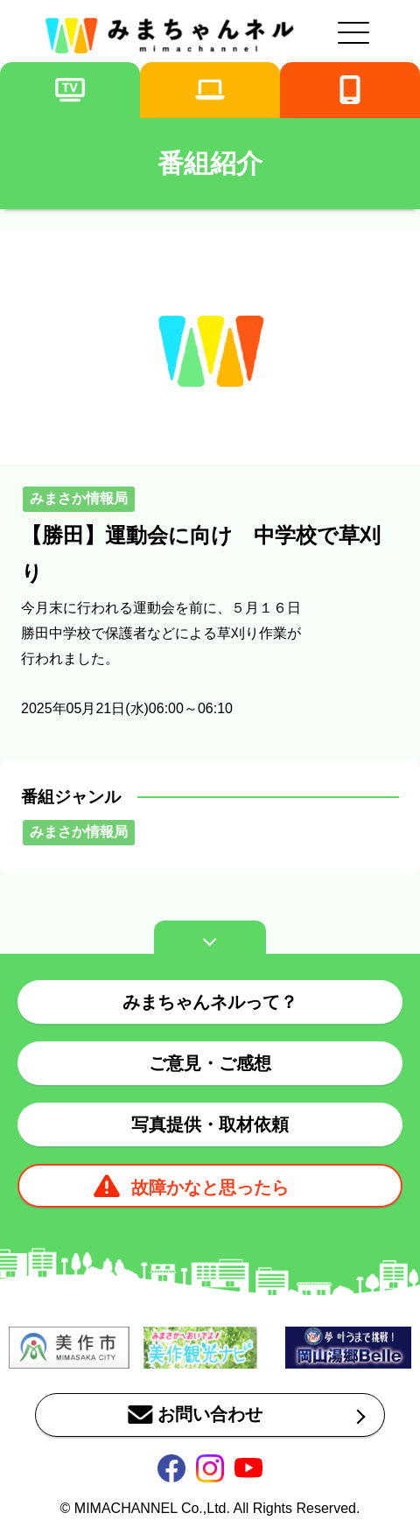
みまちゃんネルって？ (210, 1002)
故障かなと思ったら (210, 1187)
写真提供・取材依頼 (210, 1124)
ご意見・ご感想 (210, 1063)
